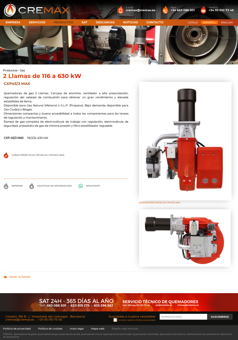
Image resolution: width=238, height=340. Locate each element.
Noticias (130, 22)
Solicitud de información (50, 185)
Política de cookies (50, 328)
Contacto (154, 22)
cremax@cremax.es (19, 319)
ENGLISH (227, 22)
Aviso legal (77, 328)
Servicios (37, 22)
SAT (84, 22)
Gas (22, 70)
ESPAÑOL (209, 22)
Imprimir (13, 185)
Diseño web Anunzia (125, 328)
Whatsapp (89, 186)
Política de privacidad (145, 320)
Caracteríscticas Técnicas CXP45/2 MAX (34, 155)
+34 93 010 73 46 (50, 319)
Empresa (13, 22)
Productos (10, 70)
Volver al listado (17, 276)
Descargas (105, 22)
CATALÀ (193, 22)
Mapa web (97, 328)
